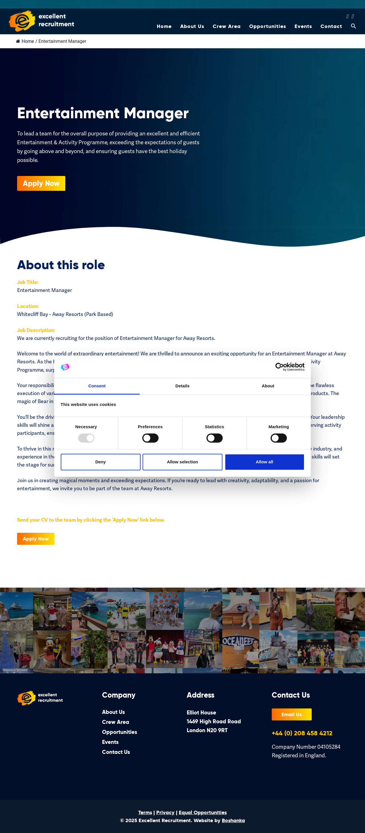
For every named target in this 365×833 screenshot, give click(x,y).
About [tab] (268, 385)
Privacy (165, 812)
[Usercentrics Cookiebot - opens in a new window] (280, 367)
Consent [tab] (97, 385)
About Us (192, 29)
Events (303, 29)
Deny (100, 461)
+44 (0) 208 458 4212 (302, 733)
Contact (331, 29)
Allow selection (182, 461)
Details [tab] (182, 385)
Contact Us (116, 752)
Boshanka (233, 820)
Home (164, 29)
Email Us (291, 714)
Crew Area (227, 29)
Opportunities (267, 29)
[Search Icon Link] (351, 30)
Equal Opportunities (203, 812)
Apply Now (51, 183)
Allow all (264, 461)
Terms (145, 812)
